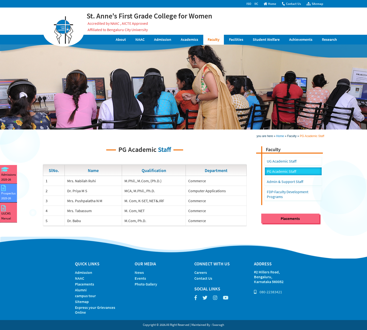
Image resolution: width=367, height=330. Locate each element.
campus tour (85, 295)
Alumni (81, 289)
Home (270, 4)
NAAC (140, 39)
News (139, 272)
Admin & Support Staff (285, 181)
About (121, 39)
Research (329, 39)
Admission (162, 39)
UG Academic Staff (281, 161)
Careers (200, 272)
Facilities (236, 39)
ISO (248, 4)
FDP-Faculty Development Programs (287, 194)
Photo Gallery (146, 284)
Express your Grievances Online (95, 310)
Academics (189, 39)
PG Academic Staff (312, 136)
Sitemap (315, 4)
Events (140, 278)
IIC (256, 4)
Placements (290, 218)
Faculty (214, 39)
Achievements (300, 39)
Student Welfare (266, 39)
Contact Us (291, 4)
